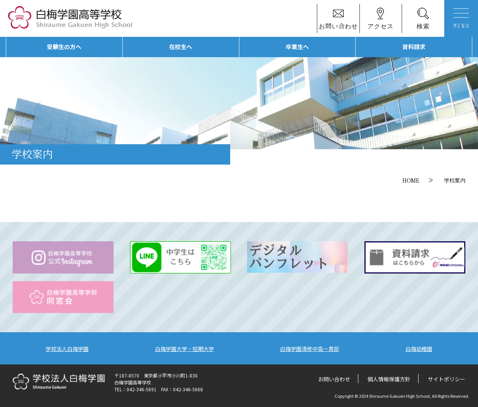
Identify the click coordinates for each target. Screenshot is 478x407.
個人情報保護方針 (389, 379)
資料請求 (413, 47)
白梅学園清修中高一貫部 (309, 349)
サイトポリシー (446, 379)
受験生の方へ (64, 47)
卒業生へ (297, 47)
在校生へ (180, 47)
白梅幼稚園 (418, 349)
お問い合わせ (334, 379)
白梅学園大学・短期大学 (184, 349)
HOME (410, 180)
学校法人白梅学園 (67, 349)
